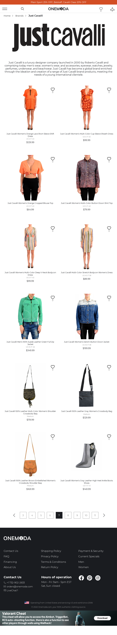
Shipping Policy (51, 558)
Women (83, 574)
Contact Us (11, 558)
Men (81, 568)
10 (88, 522)
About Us (10, 574)
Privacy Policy (50, 563)
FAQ (6, 563)
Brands (20, 15)
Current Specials (89, 563)
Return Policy (50, 574)
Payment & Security (91, 558)
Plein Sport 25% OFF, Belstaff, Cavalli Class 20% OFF (58, 2)
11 (97, 522)
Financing (10, 568)
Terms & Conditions (54, 568)
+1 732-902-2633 (17, 589)
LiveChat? (13, 597)
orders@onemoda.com (22, 593)
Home (7, 15)
